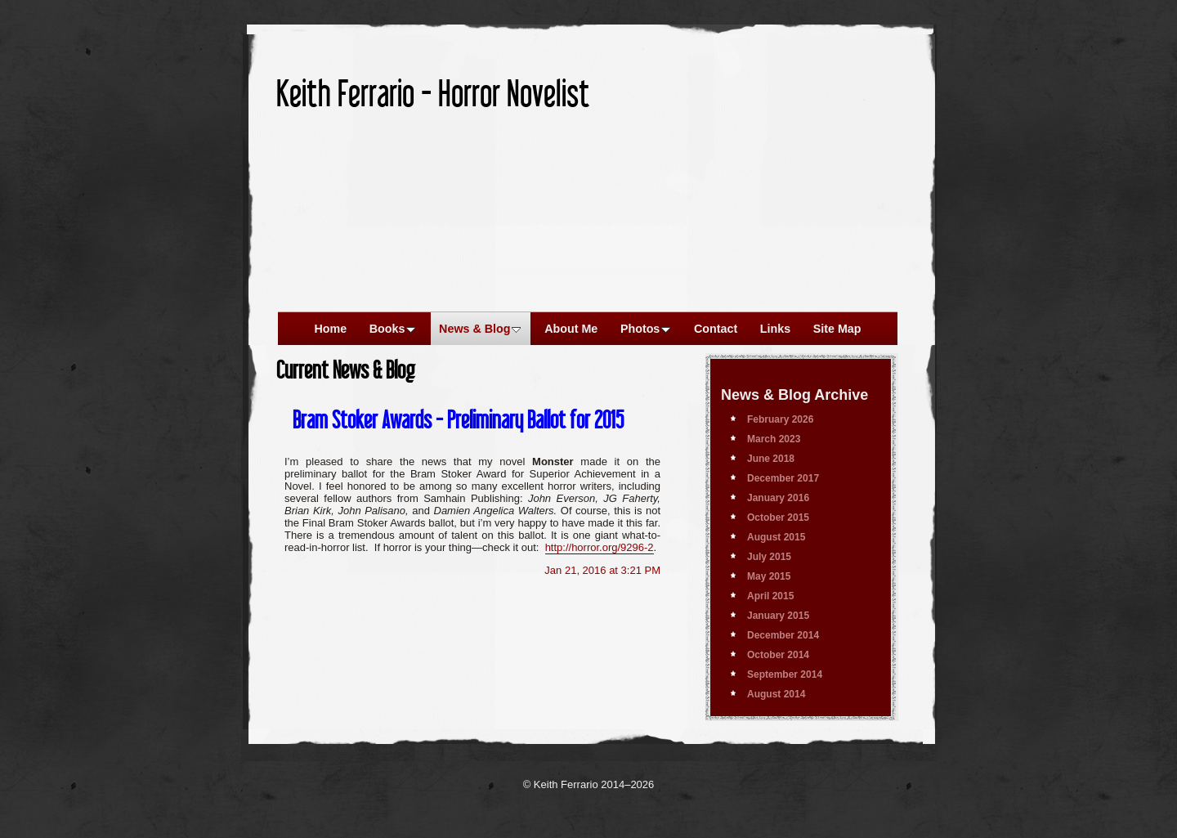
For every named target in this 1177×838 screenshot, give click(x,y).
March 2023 (773, 439)
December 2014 (783, 635)
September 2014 (784, 674)
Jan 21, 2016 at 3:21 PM (602, 570)
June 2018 (770, 458)
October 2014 (778, 655)
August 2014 (776, 694)
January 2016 (778, 498)
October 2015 (778, 517)
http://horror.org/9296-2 (599, 547)
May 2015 (768, 576)
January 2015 (778, 615)
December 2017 (783, 478)
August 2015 (776, 537)
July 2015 (769, 556)
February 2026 (780, 419)
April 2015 (770, 596)
